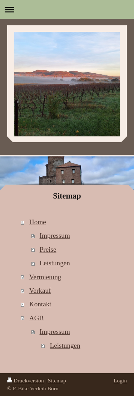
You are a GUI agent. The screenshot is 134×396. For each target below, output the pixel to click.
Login (120, 380)
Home (37, 222)
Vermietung (45, 277)
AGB (36, 318)
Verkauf (40, 290)
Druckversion (25, 380)
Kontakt (40, 304)
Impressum (55, 235)
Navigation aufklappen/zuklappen (67, 9)
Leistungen (55, 263)
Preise (48, 249)
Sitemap (57, 380)
